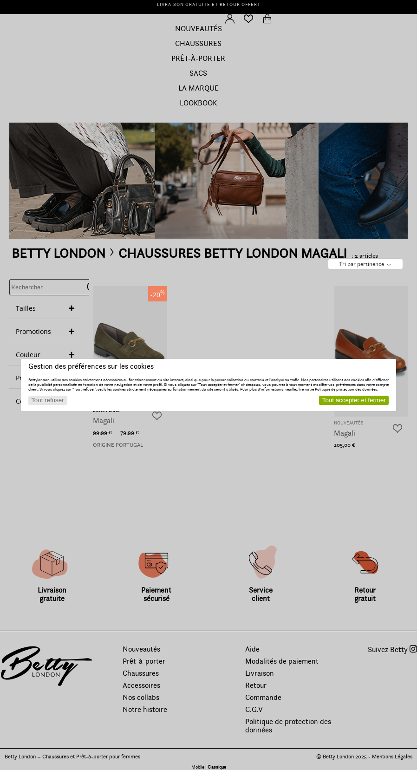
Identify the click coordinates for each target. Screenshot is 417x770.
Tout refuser (47, 400)
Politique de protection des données (346, 389)
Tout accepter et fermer (354, 400)
